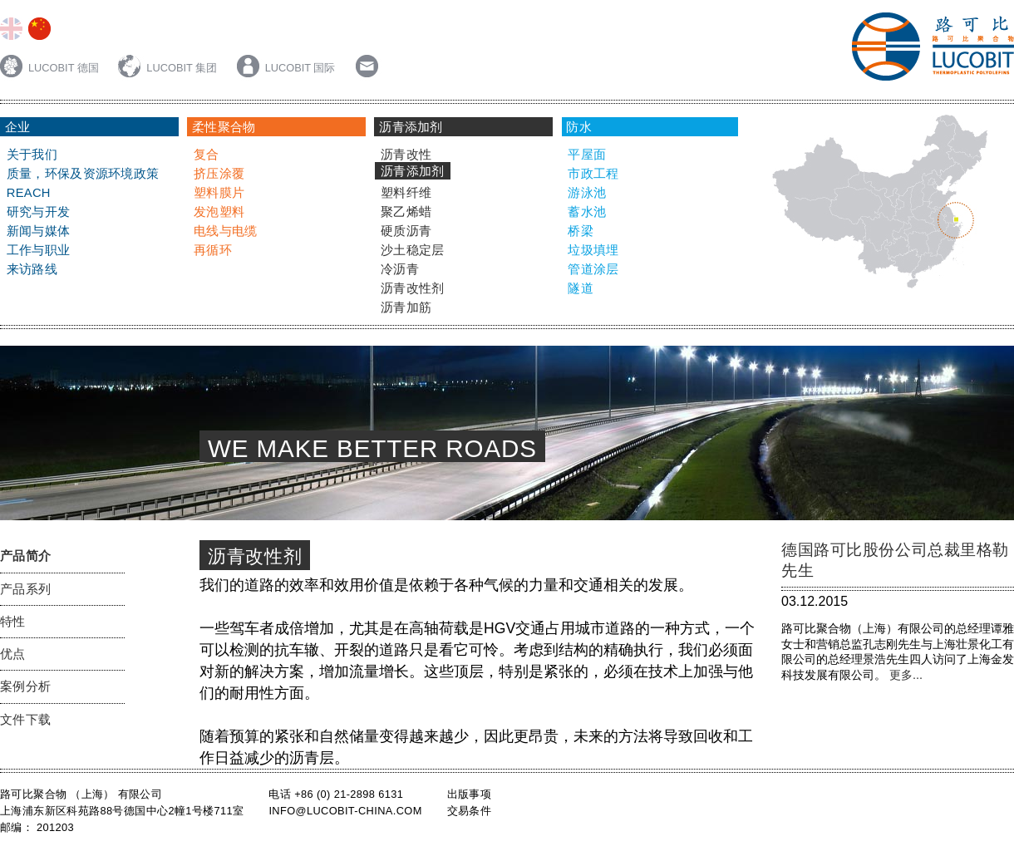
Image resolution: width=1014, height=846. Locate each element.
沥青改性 (406, 154)
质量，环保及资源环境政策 (83, 173)
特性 (13, 621)
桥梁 (580, 231)
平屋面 (587, 154)
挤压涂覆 (219, 173)
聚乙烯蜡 (406, 212)
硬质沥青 (406, 231)
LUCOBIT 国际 (286, 67)
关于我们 (32, 154)
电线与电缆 (225, 231)
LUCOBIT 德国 (50, 67)
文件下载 (25, 719)
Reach (29, 192)
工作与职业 (38, 250)
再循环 (213, 250)
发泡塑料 (219, 212)
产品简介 (25, 556)
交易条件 (469, 810)
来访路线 (32, 269)
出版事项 (469, 794)
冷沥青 (400, 269)
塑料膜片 (219, 192)
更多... (904, 674)
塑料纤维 (406, 192)
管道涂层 (593, 269)
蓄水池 (587, 212)
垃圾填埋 (593, 250)
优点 (13, 654)
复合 (206, 154)
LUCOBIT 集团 (168, 67)
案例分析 (25, 686)
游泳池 (587, 192)
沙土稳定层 (412, 250)
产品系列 (25, 589)
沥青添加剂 (412, 171)
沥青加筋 (406, 307)
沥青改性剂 (412, 288)
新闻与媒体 (38, 231)
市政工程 (593, 173)
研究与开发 (38, 212)
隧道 (580, 288)
